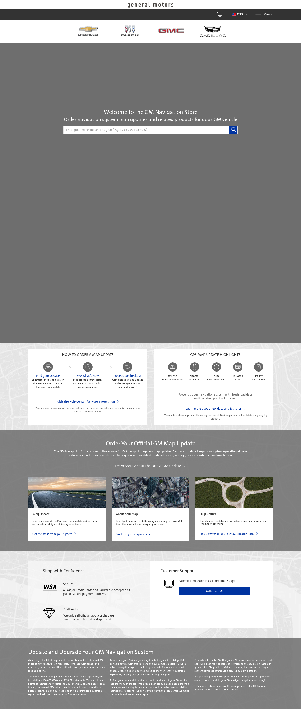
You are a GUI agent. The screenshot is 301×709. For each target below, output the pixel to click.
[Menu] (263, 14)
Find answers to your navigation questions (229, 533)
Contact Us (214, 591)
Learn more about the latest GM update (150, 465)
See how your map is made (135, 534)
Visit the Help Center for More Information (88, 401)
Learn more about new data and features (215, 408)
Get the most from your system (54, 533)
